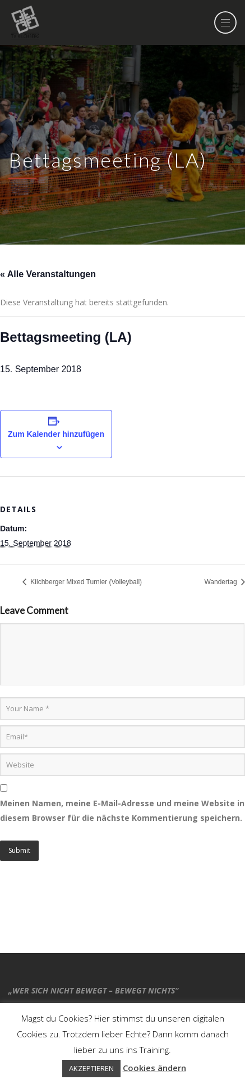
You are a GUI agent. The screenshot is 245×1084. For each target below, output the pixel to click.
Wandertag (221, 582)
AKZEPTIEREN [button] (91, 1068)
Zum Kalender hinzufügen (56, 434)
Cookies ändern (154, 1067)
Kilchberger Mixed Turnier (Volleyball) (85, 582)
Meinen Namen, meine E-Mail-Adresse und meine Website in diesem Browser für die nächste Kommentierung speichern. (122, 810)
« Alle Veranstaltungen (48, 274)
